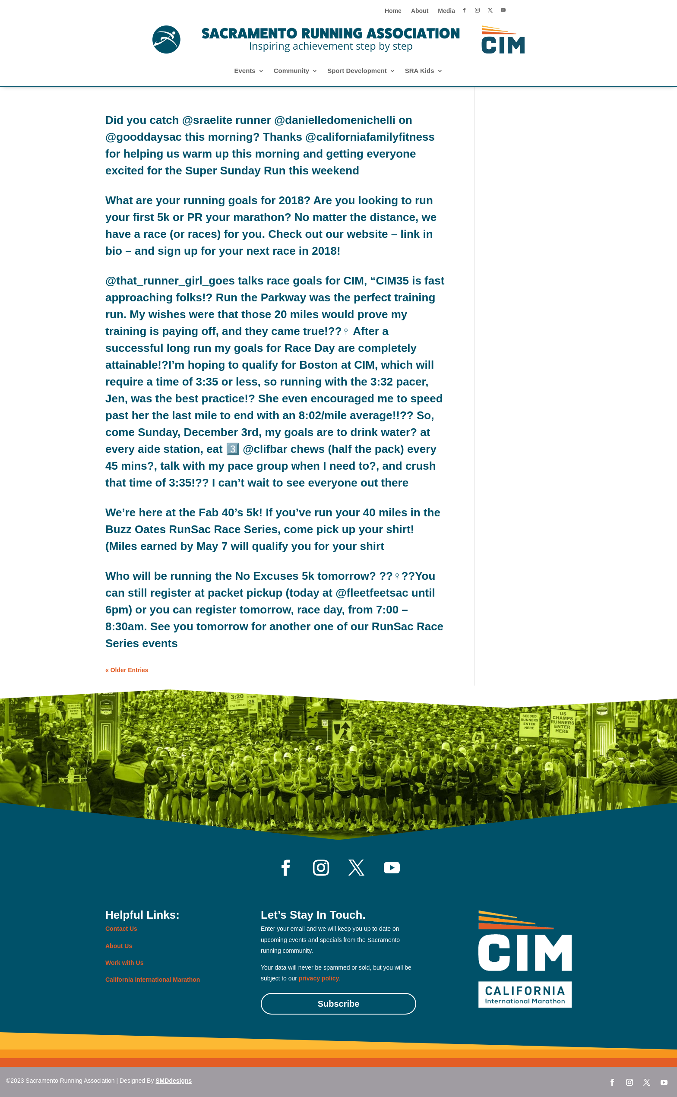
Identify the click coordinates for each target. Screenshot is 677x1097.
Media (446, 11)
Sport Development (357, 71)
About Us (118, 945)
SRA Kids (419, 71)
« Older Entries (127, 670)
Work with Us (124, 962)
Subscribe (339, 1003)
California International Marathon (152, 979)
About (419, 11)
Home (393, 11)
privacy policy (319, 978)
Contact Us (121, 928)
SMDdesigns (173, 1080)
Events (244, 71)
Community (292, 71)
